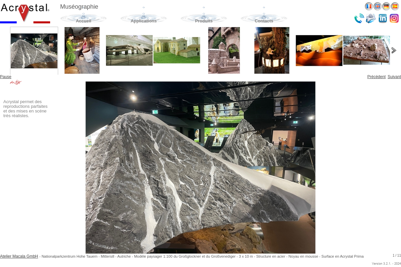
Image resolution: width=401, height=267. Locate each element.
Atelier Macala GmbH (19, 256)
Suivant (394, 76)
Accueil (83, 20)
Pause (5, 76)
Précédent (376, 76)
